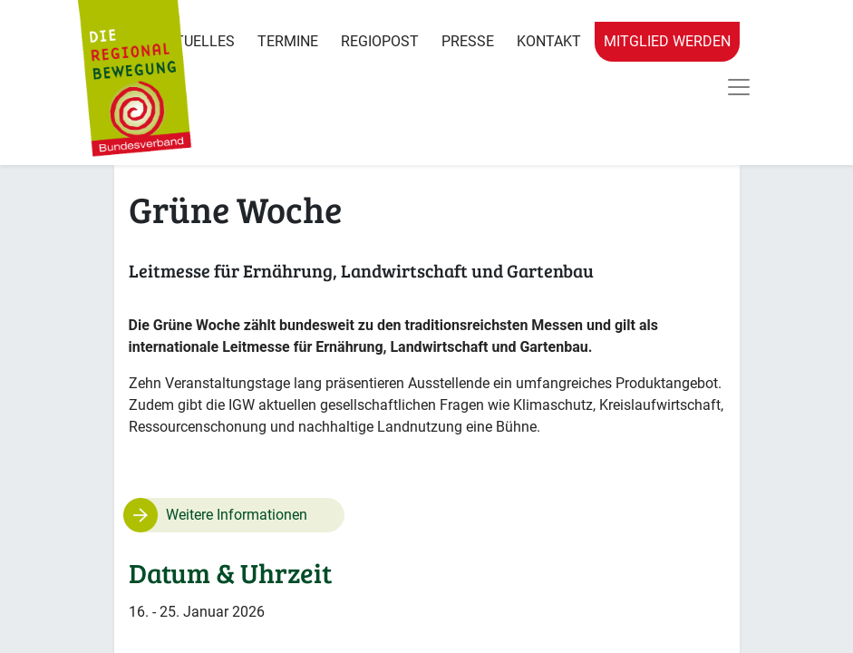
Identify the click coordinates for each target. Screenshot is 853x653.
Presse (467, 41)
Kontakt (549, 41)
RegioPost (380, 41)
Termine (287, 41)
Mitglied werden (667, 41)
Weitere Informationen (236, 514)
